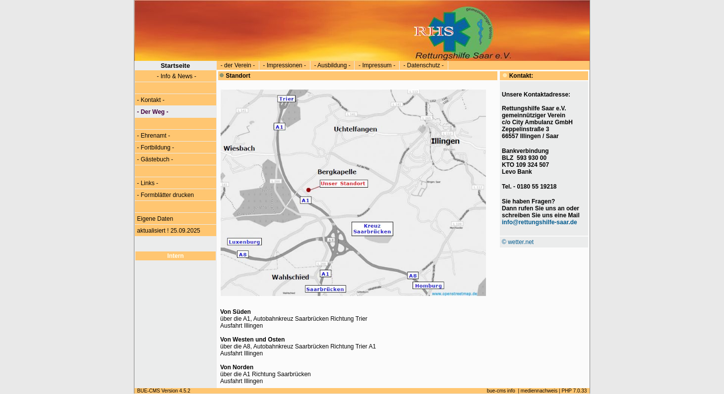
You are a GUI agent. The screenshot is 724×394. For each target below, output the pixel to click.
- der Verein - (237, 65)
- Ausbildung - (332, 65)
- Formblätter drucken (165, 195)
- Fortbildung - (155, 147)
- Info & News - (166, 76)
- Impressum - (376, 65)
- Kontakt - (150, 100)
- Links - (147, 183)
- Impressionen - (284, 65)
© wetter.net (518, 242)
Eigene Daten (155, 218)
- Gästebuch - (155, 159)
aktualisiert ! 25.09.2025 (168, 230)
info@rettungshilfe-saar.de (539, 222)
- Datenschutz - (423, 65)
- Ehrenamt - (153, 135)
